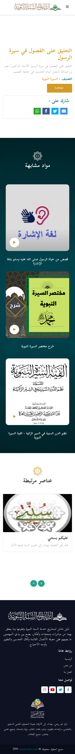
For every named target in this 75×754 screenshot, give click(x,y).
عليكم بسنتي (58, 538)
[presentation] (33, 583)
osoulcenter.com (28, 749)
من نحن (68, 665)
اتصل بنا (68, 672)
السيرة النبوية (50, 79)
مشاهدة (59, 88)
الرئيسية (68, 659)
